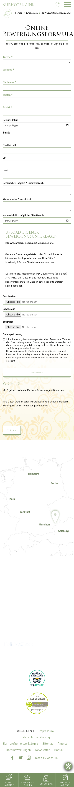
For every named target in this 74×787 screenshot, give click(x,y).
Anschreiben (9, 296)
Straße (6, 132)
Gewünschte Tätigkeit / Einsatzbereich (23, 182)
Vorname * (8, 69)
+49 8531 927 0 (37, 628)
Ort (4, 157)
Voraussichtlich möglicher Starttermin (23, 215)
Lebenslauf (9, 308)
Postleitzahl (9, 145)
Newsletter (42, 750)
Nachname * (9, 82)
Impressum (46, 731)
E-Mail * (7, 107)
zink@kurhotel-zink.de (37, 613)
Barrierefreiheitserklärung (20, 743)
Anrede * (7, 56)
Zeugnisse (8, 321)
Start (18, 12)
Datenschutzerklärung (35, 737)
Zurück (11, 430)
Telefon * (7, 94)
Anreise (63, 743)
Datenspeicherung (12, 334)
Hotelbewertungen (18, 750)
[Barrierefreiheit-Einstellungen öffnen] (68, 766)
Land (5, 170)
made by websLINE (47, 758)
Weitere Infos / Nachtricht (17, 199)
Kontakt (59, 750)
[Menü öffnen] (69, 4)
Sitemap (47, 743)
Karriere (32, 12)
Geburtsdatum (10, 119)
